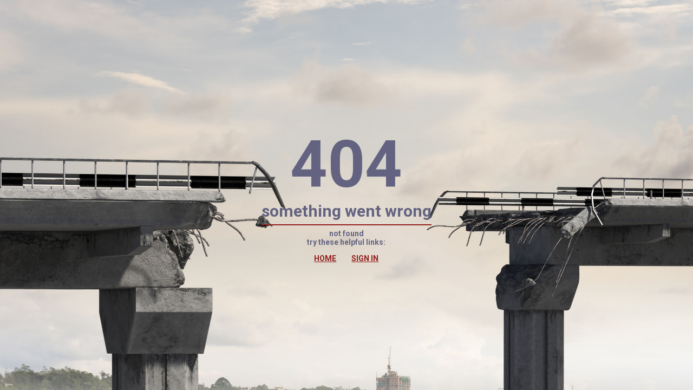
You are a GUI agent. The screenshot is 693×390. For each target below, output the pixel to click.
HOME (325, 258)
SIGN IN (364, 258)
